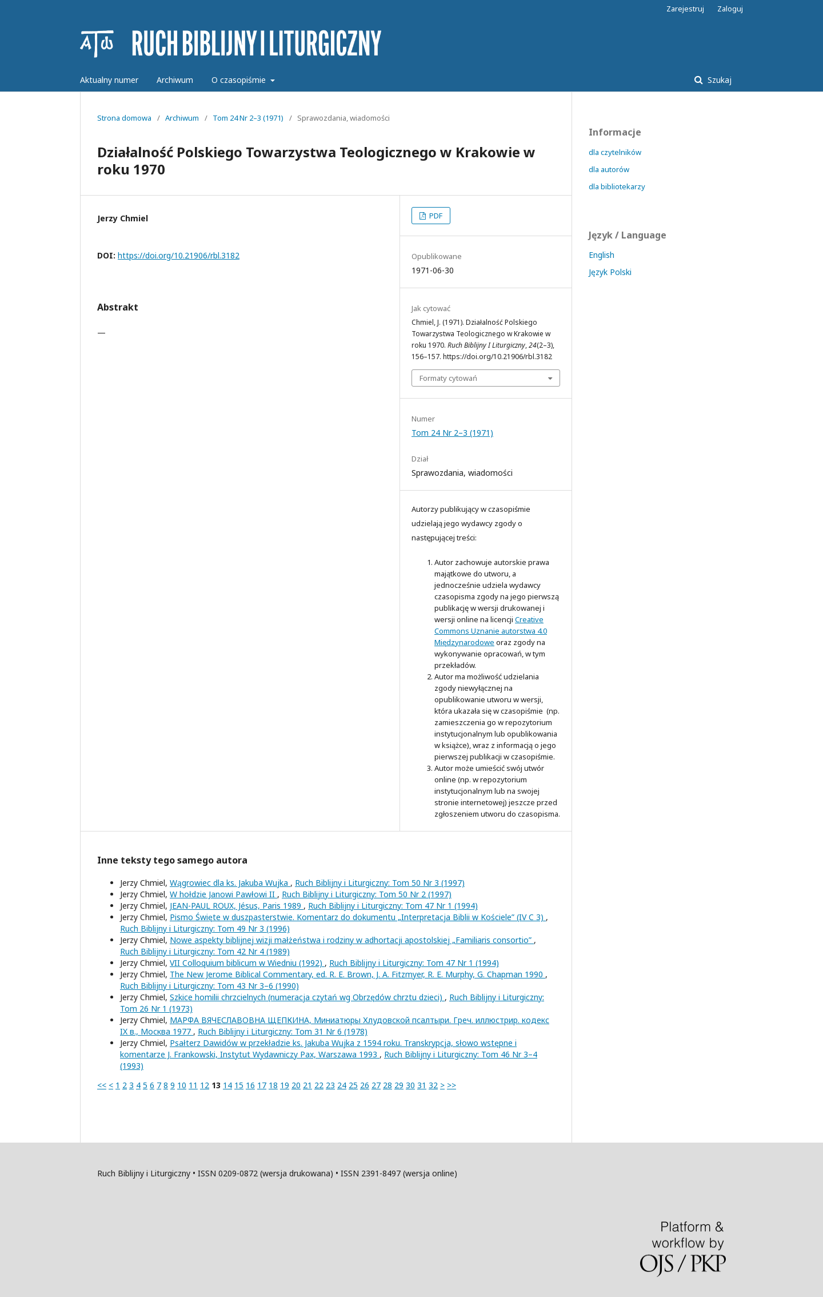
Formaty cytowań (448, 378)
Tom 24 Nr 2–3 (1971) (248, 118)
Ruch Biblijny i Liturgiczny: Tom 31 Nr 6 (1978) (282, 1031)
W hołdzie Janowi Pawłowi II (223, 894)
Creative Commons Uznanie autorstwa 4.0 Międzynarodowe (490, 630)
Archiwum (175, 79)
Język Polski (610, 271)
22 (318, 1085)
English (601, 254)
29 (398, 1085)
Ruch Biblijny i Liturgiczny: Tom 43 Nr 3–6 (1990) (209, 985)
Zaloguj (730, 8)
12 (204, 1085)
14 (227, 1085)
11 (193, 1085)
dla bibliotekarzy (617, 186)
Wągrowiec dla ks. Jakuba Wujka (230, 882)
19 (284, 1085)
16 (250, 1085)
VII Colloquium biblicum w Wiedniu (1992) (247, 962)
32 (433, 1085)
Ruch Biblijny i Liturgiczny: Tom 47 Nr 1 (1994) (393, 905)
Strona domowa (124, 118)
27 (376, 1085)
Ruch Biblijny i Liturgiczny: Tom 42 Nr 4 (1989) (205, 951)
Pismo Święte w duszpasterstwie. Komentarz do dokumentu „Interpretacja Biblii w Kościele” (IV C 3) (358, 917)
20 (296, 1085)
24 (341, 1085)
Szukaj (718, 79)
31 (421, 1085)
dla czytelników (615, 152)
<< (101, 1085)
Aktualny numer (109, 79)
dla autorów (609, 169)
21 (307, 1085)
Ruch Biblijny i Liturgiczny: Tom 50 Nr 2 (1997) (367, 894)
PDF (435, 215)
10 (181, 1085)
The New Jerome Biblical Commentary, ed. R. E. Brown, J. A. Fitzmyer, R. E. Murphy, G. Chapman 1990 (357, 974)
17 (261, 1085)
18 (273, 1085)
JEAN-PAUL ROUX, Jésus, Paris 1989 (236, 905)
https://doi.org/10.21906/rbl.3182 (178, 255)
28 (387, 1085)
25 (353, 1085)
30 (410, 1085)
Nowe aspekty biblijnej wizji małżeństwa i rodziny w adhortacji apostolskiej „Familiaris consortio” (352, 939)
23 (330, 1085)
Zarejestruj (685, 8)
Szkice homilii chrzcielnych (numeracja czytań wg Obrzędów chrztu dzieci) (307, 997)
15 (238, 1085)
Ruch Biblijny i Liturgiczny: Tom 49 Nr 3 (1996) (205, 928)
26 (364, 1085)
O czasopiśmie (239, 79)
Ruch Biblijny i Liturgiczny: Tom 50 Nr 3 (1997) (380, 882)
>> (451, 1085)
